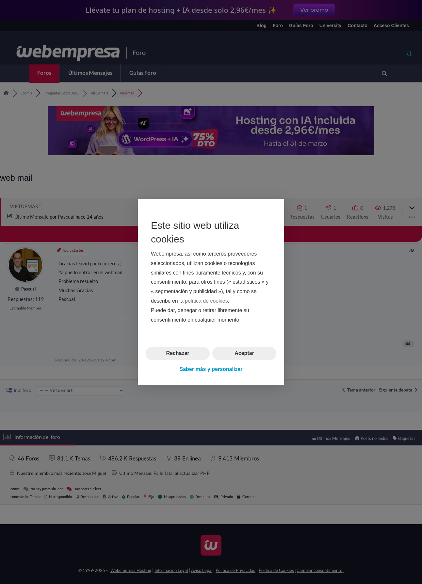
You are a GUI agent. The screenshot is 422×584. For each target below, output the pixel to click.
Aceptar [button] (244, 353)
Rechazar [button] (177, 353)
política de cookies (206, 301)
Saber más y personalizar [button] (211, 369)
